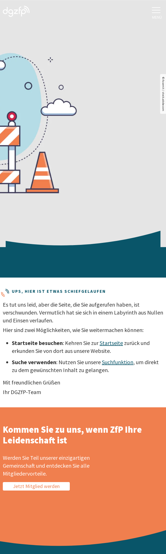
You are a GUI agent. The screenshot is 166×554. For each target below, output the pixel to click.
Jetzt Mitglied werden (36, 486)
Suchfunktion (117, 362)
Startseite (111, 342)
